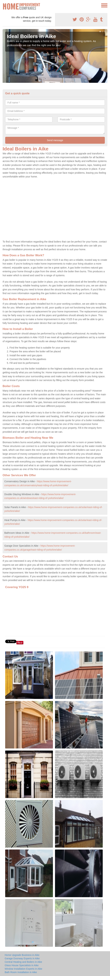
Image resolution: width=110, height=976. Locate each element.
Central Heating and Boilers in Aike (23, 962)
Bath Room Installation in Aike (21, 972)
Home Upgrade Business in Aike (22, 955)
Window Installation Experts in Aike (23, 968)
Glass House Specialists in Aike (22, 965)
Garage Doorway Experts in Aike (22, 958)
